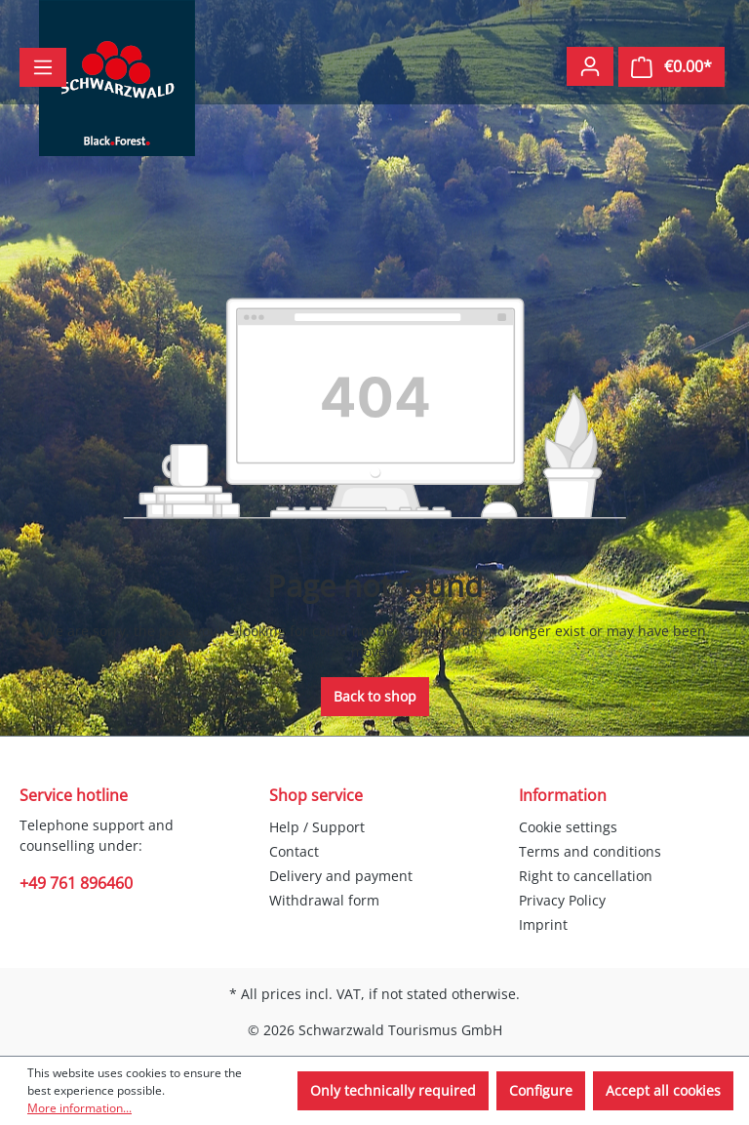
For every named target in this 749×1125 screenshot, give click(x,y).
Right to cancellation (585, 875)
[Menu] (43, 67)
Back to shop (375, 696)
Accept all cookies (663, 1090)
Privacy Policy (562, 900)
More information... (79, 1108)
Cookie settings (568, 827)
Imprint (543, 924)
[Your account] (590, 66)
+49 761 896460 (76, 883)
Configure (540, 1090)
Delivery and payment (341, 875)
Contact (294, 851)
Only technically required (393, 1090)
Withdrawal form (324, 900)
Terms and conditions (590, 851)
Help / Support (317, 827)
